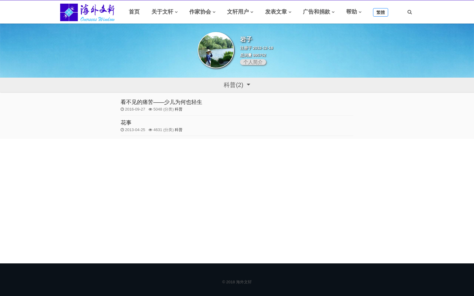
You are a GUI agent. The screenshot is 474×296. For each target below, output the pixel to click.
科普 (179, 109)
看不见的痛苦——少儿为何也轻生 (161, 102)
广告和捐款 (316, 12)
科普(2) (234, 85)
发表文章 (276, 12)
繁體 (380, 12)
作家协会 (200, 12)
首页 (134, 12)
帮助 (351, 12)
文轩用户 (238, 12)
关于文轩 (162, 12)
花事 (126, 123)
